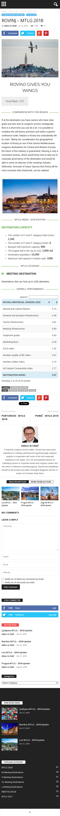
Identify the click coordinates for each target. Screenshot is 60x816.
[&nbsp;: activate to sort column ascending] (54, 302)
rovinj (32, 390)
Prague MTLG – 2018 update (16, 663)
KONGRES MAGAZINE (19, 387)
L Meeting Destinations (12, 787)
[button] (55, 4)
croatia (13, 390)
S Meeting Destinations (12, 777)
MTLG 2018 (31, 15)
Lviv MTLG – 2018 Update (14, 652)
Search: (39, 297)
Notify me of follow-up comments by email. (24, 579)
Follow (52, 615)
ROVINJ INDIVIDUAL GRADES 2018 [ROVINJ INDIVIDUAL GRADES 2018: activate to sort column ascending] (21, 302)
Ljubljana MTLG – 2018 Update (17, 630)
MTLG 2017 (7, 796)
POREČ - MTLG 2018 (46, 415)
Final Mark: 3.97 (15, 101)
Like (54, 608)
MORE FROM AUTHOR (41, 482)
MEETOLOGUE (9, 792)
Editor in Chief (10, 26)
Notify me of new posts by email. (20, 582)
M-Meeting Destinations (13, 15)
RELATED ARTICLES (17, 482)
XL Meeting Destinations (13, 782)
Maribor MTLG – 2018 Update (16, 641)
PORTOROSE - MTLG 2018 (13, 417)
